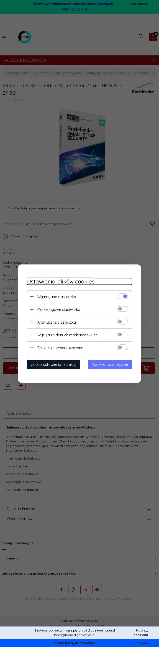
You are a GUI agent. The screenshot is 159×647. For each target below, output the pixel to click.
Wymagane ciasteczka (56, 296)
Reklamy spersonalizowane (60, 347)
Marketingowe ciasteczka (58, 309)
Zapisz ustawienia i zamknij (53, 364)
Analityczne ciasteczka (56, 322)
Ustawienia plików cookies (60, 281)
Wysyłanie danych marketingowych (67, 335)
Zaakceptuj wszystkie (110, 364)
